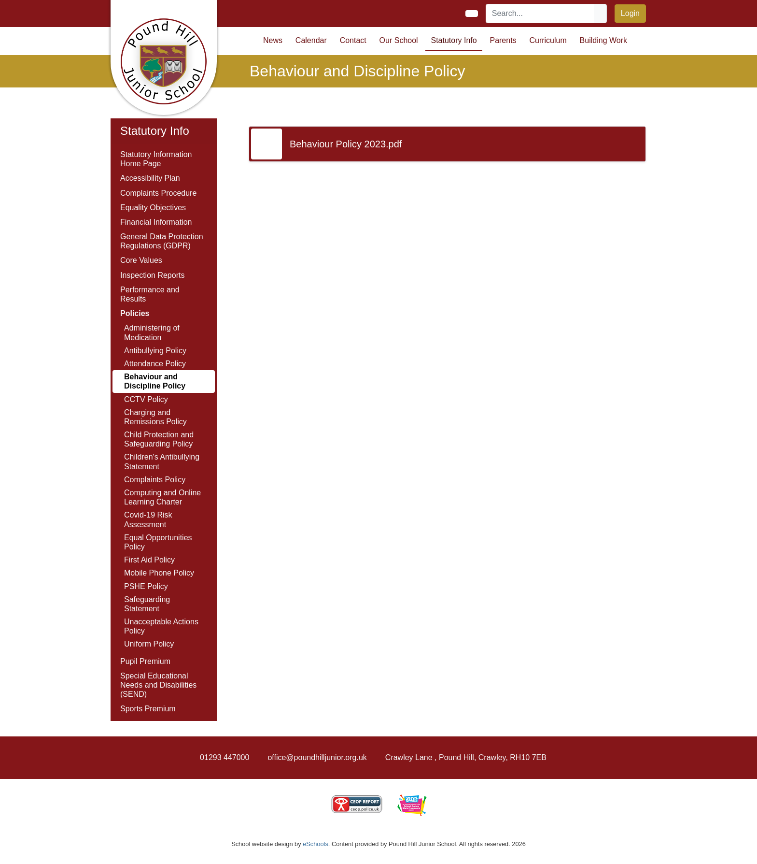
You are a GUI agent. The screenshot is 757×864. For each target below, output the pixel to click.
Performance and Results (150, 294)
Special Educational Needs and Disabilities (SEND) (158, 685)
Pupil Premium (145, 661)
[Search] (540, 13)
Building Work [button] (603, 40)
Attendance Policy (155, 364)
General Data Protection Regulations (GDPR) (161, 241)
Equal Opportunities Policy (158, 542)
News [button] (272, 40)
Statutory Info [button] (454, 40)
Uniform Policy (149, 644)
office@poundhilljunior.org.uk (316, 757)
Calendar (311, 40)
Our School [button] (398, 40)
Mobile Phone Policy (159, 573)
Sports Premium (148, 709)
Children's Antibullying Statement (161, 461)
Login (630, 13)
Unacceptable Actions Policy (161, 626)
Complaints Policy (154, 479)
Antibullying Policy (155, 350)
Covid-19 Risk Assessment (148, 519)
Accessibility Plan (150, 178)
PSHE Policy (146, 586)
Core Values (141, 260)
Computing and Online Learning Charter (162, 497)
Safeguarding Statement (147, 604)
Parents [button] (503, 40)
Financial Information (156, 222)
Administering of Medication (152, 332)
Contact (353, 40)
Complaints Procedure (158, 193)
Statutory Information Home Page (156, 159)
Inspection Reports (152, 275)
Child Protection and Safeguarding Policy (159, 439)
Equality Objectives (153, 207)
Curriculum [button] (547, 40)
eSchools (315, 844)
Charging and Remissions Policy (155, 417)
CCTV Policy (146, 399)
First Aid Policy (149, 560)
